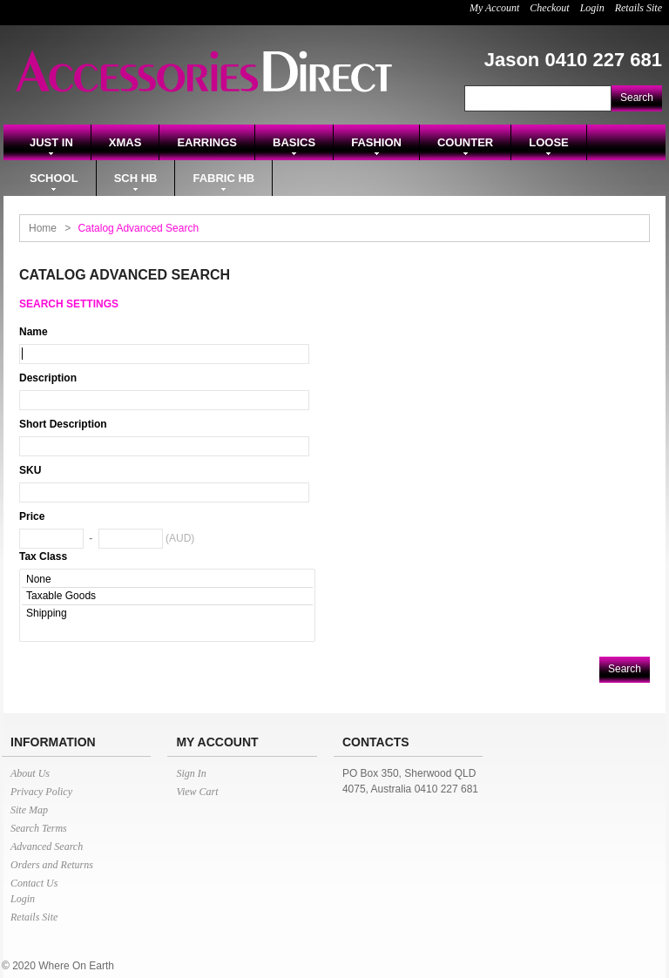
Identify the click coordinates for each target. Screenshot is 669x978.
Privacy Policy (41, 792)
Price (31, 516)
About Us (30, 773)
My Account (494, 8)
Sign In (191, 773)
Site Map (29, 810)
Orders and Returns (51, 865)
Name (33, 332)
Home (43, 228)
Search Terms (38, 828)
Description (48, 378)
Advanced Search (46, 846)
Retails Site (638, 8)
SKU (30, 470)
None (167, 579)
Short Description (63, 424)
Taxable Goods (167, 596)
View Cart (197, 792)
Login (592, 8)
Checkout (549, 8)
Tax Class (43, 556)
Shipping (167, 613)
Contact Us (33, 883)
